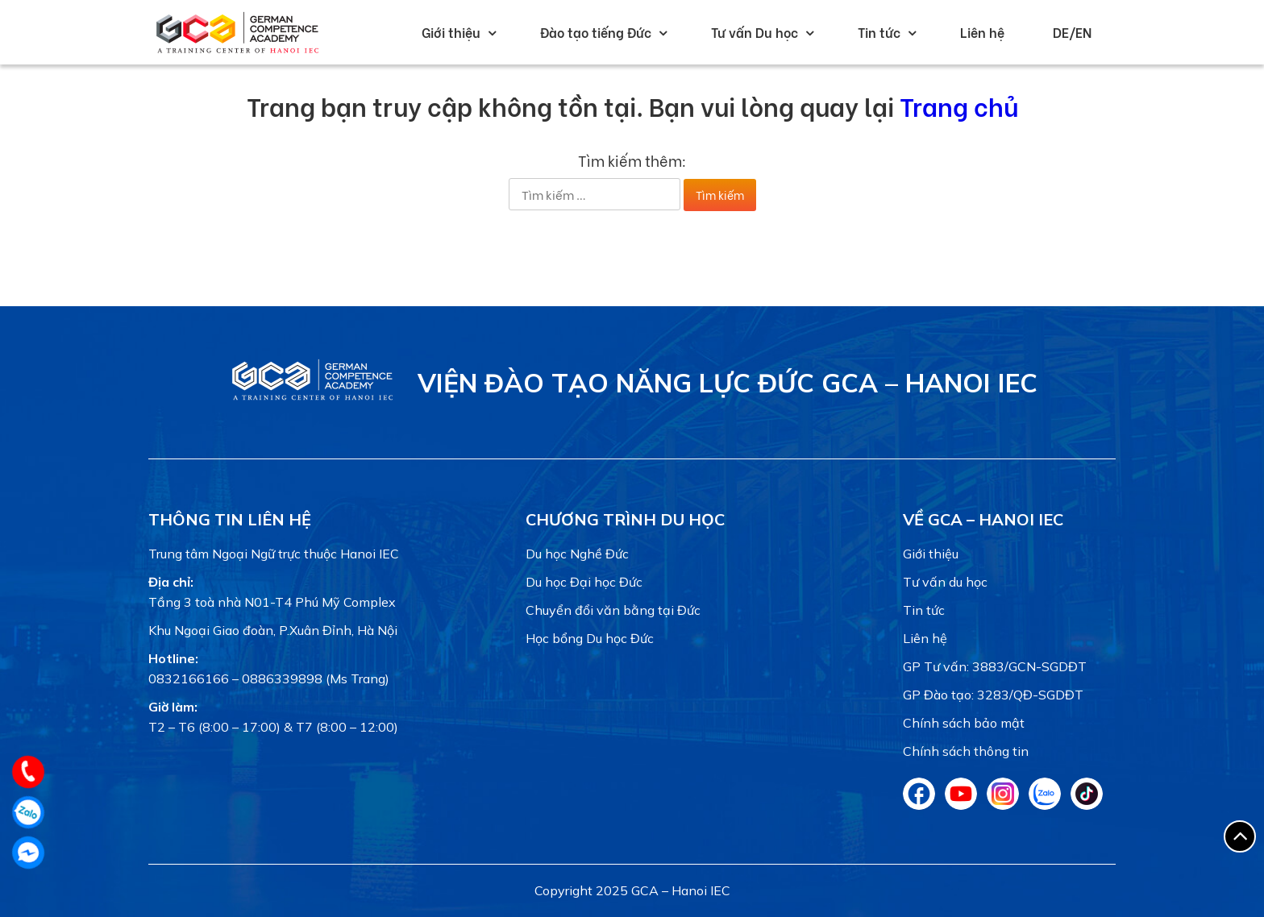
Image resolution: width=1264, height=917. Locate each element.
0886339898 (282, 678)
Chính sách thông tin (966, 751)
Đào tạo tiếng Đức (595, 32)
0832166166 (188, 678)
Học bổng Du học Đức (590, 638)
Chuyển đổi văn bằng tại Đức (613, 610)
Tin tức (879, 32)
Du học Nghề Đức (577, 554)
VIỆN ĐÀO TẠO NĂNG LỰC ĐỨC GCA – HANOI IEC (727, 383)
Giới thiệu (451, 32)
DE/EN (1072, 32)
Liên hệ (982, 32)
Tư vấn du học (945, 582)
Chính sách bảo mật (964, 723)
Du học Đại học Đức (584, 582)
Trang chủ (959, 105)
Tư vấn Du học (754, 32)
